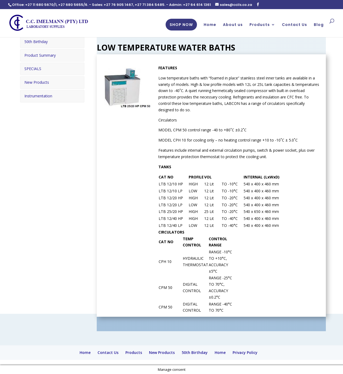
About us (233, 25)
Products (259, 25)
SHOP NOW (181, 24)
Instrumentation (38, 95)
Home (210, 25)
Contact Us (294, 25)
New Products (36, 81)
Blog (319, 25)
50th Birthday (36, 41)
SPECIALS (32, 68)
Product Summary (40, 55)
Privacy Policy (245, 352)
